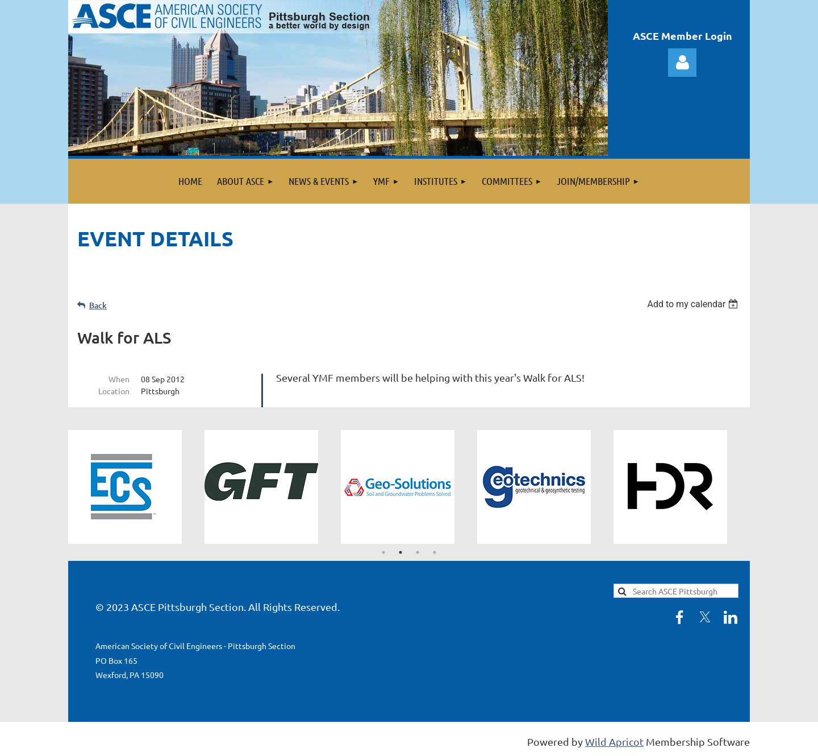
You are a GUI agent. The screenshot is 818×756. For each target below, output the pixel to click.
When (119, 379)
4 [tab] (434, 552)
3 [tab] (417, 552)
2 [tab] (400, 552)
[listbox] (694, 304)
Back (98, 305)
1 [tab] (383, 552)
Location (114, 391)
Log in (682, 62)
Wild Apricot (614, 741)
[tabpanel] (136, 487)
